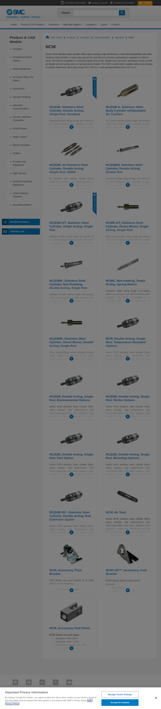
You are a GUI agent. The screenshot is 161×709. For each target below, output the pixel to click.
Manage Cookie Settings (120, 701)
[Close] (156, 704)
